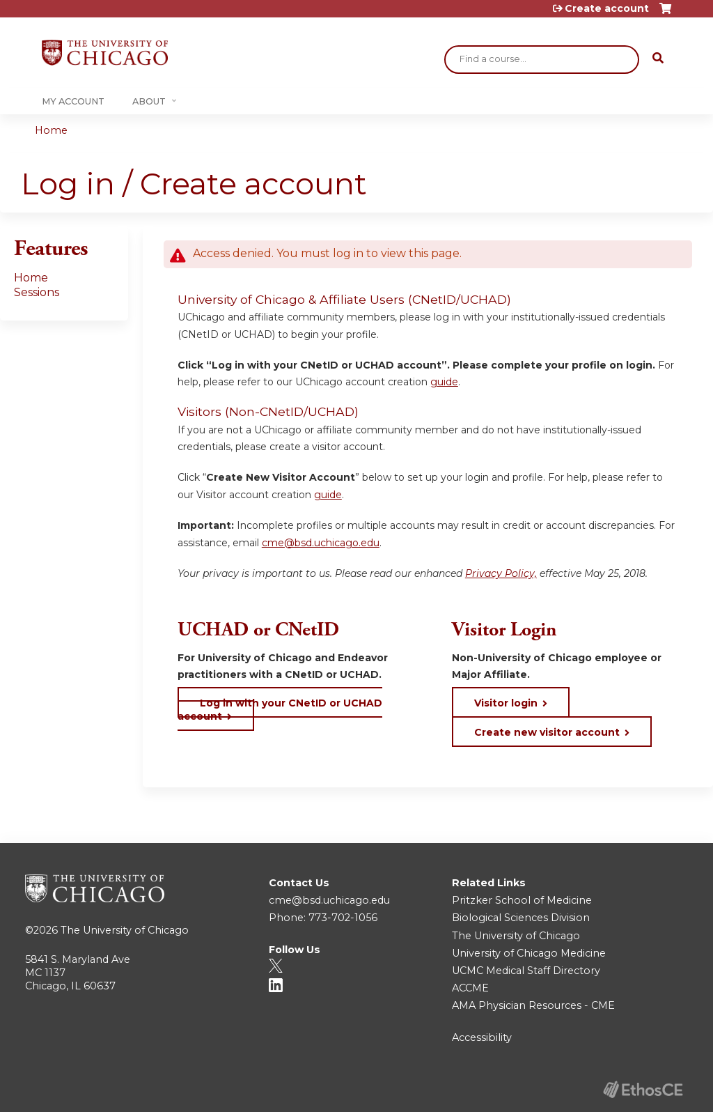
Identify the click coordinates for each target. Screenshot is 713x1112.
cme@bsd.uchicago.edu (320, 542)
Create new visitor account (547, 732)
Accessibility (482, 1037)
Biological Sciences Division (521, 917)
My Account (73, 101)
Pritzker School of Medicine (522, 900)
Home (51, 130)
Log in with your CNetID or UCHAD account (280, 709)
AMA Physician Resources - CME (533, 1005)
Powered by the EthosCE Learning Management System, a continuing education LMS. (642, 1089)
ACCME (470, 988)
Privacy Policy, (501, 573)
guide (444, 382)
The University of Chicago (125, 930)
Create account (607, 8)
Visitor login (506, 703)
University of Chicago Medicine (529, 953)
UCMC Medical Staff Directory (526, 970)
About (149, 101)
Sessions (36, 292)
